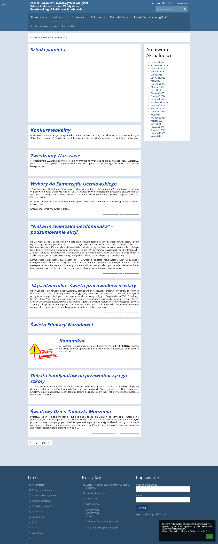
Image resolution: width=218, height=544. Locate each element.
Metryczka (37, 511)
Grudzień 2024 (158, 96)
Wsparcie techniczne (42, 490)
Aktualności (59, 37)
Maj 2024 (155, 114)
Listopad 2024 (158, 99)
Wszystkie (156, 136)
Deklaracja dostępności (44, 495)
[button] (169, 3)
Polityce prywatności (199, 531)
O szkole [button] (78, 17)
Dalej (46, 442)
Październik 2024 (159, 102)
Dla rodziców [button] (119, 17)
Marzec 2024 (157, 120)
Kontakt (36, 527)
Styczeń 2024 (157, 126)
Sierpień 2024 (157, 108)
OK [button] (209, 536)
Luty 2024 (156, 123)
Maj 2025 (155, 80)
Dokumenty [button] (98, 17)
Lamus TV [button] (68, 26)
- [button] (158, 3)
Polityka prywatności (42, 506)
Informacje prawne (41, 500)
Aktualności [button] (60, 17)
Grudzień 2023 (158, 130)
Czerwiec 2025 (158, 77)
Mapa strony (38, 516)
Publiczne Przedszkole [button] (43, 26)
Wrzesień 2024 (158, 105)
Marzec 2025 (157, 86)
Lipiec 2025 (156, 74)
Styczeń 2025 (157, 93)
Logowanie (181, 3)
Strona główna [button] (39, 17)
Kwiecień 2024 (158, 117)
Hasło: (139, 495)
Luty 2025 (156, 90)
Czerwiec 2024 (158, 111)
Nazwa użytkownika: (146, 484)
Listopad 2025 (158, 62)
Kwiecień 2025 (158, 83)
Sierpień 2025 (157, 71)
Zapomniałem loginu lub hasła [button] (151, 514)
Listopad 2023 (158, 133)
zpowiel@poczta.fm (96, 493)
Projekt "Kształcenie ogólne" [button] (150, 17)
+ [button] (152, 3)
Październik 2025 (159, 65)
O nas (35, 522)
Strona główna (39, 37)
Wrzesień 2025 (158, 68)
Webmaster (38, 484)
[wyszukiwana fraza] (171, 9)
